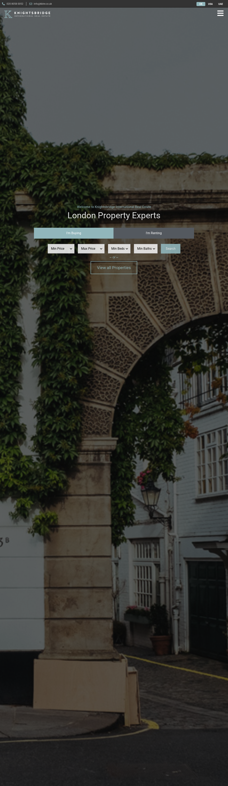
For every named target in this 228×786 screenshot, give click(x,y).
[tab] (73, 233)
